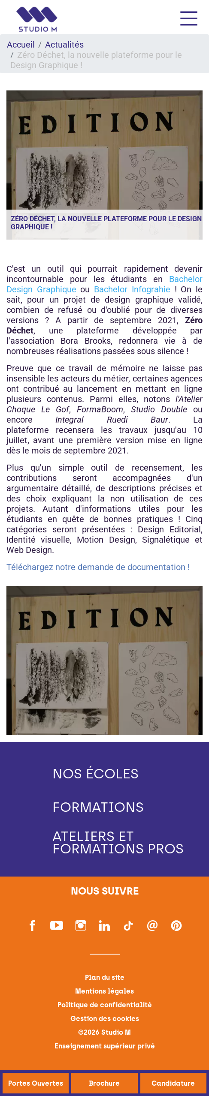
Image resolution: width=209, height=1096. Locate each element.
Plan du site (104, 977)
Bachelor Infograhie (132, 289)
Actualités (64, 44)
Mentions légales (104, 991)
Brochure (104, 1083)
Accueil (21, 44)
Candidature (173, 1083)
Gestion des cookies (104, 1019)
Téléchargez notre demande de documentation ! (98, 567)
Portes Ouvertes (35, 1083)
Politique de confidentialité (105, 1005)
